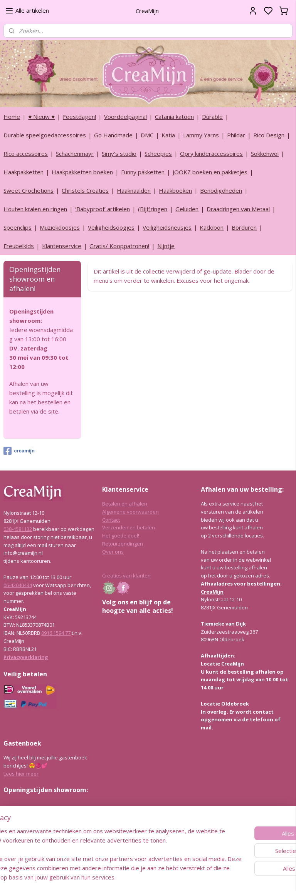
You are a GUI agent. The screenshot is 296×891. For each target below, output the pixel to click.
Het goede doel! (120, 535)
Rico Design (268, 135)
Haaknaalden (134, 190)
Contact (111, 519)
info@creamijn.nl (61, 844)
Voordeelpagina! (125, 116)
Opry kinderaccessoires (211, 153)
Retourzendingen (122, 543)
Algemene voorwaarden (130, 511)
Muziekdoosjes (60, 227)
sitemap (168, 877)
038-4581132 (17, 529)
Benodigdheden (221, 190)
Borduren (244, 227)
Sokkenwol (265, 153)
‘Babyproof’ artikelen (102, 209)
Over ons (113, 551)
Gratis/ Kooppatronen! (119, 246)
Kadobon (212, 227)
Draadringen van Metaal (238, 209)
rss (185, 877)
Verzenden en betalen (128, 527)
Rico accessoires (25, 153)
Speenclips (17, 227)
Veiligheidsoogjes (111, 227)
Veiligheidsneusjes (167, 227)
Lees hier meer (21, 773)
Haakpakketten (23, 172)
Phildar (236, 135)
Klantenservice (61, 246)
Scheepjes (158, 153)
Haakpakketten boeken (82, 172)
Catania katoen (174, 116)
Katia (168, 135)
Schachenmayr (75, 153)
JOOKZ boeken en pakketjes (210, 172)
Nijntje (166, 246)
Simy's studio (119, 153)
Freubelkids (18, 246)
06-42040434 (17, 585)
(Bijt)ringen (152, 209)
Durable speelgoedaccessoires (44, 135)
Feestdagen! (79, 116)
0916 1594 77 (56, 632)
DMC (147, 135)
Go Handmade (113, 135)
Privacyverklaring (25, 657)
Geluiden (186, 209)
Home (11, 116)
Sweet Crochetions (28, 190)
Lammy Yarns (201, 135)
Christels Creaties (85, 190)
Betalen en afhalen (124, 503)
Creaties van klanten (126, 575)
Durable (212, 116)
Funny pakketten (143, 172)
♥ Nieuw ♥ (41, 116)
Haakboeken (175, 190)
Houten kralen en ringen (35, 209)
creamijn (18, 451)
